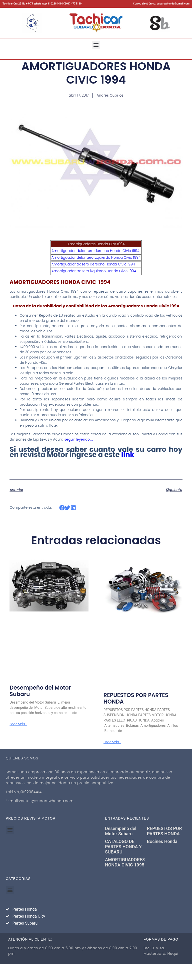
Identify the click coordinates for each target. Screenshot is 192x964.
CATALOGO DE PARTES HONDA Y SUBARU (123, 846)
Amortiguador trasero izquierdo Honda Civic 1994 (94, 270)
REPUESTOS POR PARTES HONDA (136, 698)
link (127, 455)
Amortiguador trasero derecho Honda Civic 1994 (93, 264)
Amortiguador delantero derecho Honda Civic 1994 (96, 250)
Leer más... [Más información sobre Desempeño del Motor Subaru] (18, 724)
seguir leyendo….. (78, 439)
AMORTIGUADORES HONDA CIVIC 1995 (125, 862)
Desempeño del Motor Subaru (40, 691)
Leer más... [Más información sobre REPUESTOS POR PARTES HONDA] (112, 742)
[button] (96, 45)
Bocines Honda (162, 841)
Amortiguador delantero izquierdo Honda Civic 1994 (96, 257)
